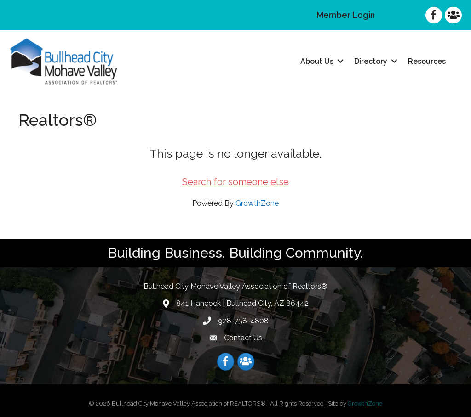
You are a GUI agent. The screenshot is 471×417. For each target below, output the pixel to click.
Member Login (345, 15)
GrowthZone (257, 203)
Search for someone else (235, 181)
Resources (427, 61)
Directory (370, 61)
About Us (316, 61)
